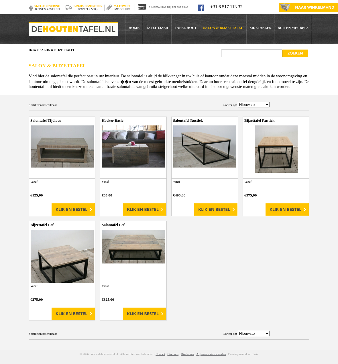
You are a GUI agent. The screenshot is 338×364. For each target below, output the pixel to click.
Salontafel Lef (113, 225)
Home (32, 50)
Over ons (172, 354)
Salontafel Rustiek (188, 120)
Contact (160, 354)
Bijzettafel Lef (42, 225)
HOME (134, 28)
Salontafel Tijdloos (45, 120)
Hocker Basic (112, 120)
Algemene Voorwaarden (211, 354)
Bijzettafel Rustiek (259, 120)
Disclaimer (187, 354)
